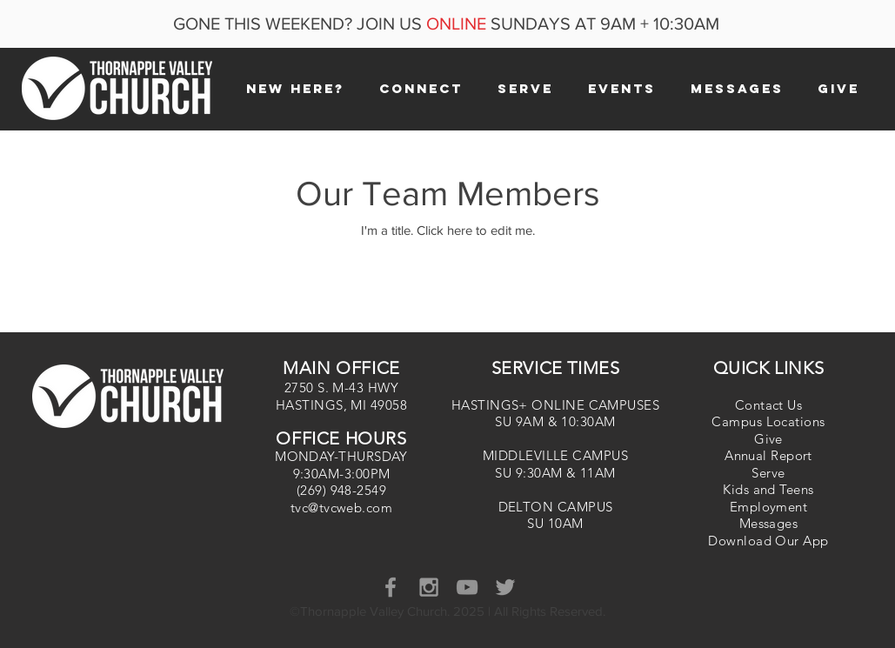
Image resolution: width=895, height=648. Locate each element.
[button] (295, 88)
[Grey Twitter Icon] (505, 587)
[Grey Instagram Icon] (429, 587)
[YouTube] (467, 587)
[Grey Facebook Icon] (390, 587)
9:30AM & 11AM (566, 472)
